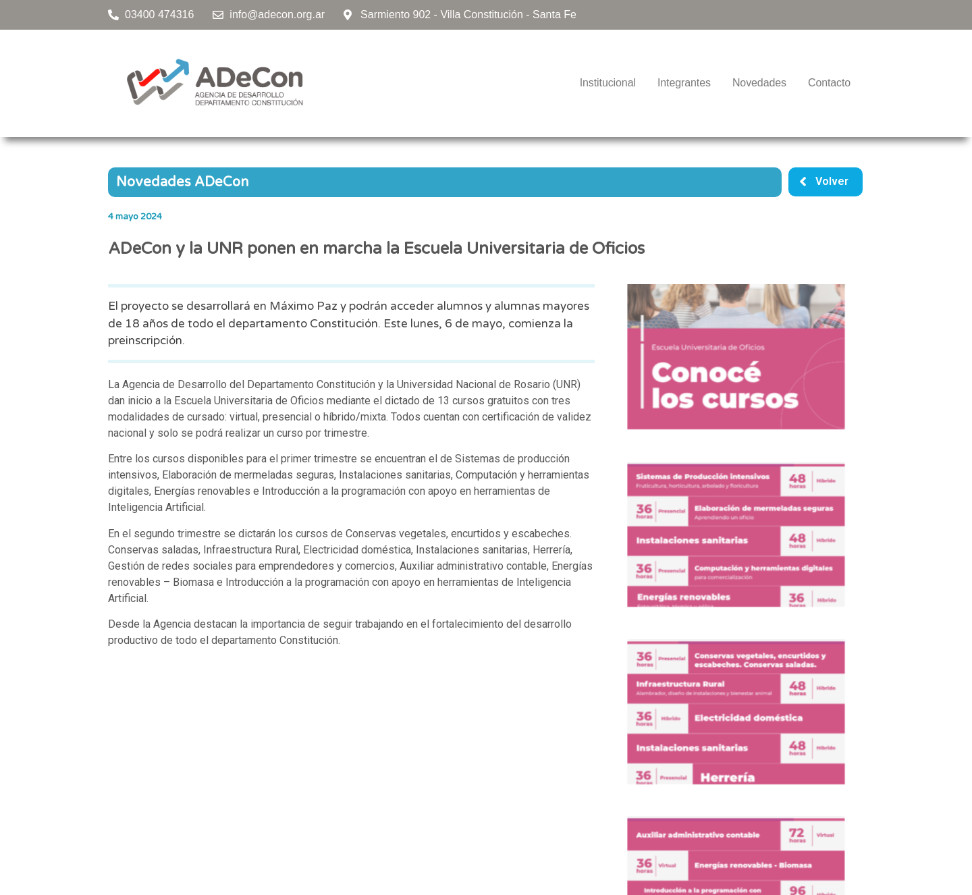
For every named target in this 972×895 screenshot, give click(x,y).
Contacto (829, 82)
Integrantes (684, 82)
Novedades (759, 82)
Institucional (608, 82)
